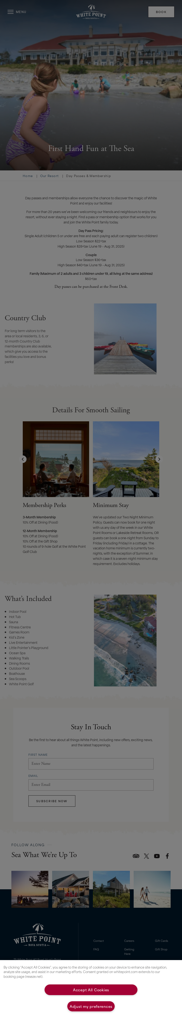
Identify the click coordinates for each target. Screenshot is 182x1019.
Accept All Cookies (91, 989)
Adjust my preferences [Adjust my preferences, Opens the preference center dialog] (91, 1006)
